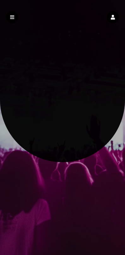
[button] (113, 17)
